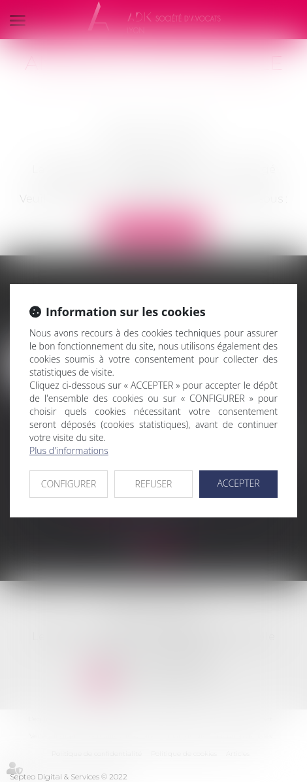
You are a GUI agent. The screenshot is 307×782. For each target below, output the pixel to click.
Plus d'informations (68, 450)
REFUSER (153, 484)
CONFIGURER (69, 484)
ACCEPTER (238, 483)
